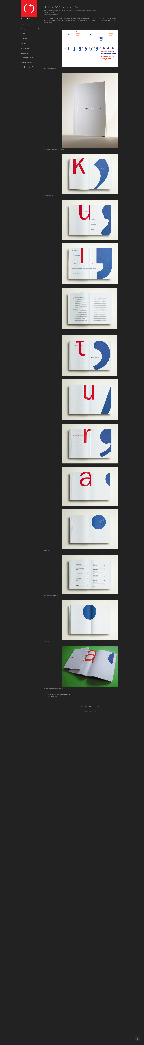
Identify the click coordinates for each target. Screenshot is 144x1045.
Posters (23, 43)
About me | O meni (27, 57)
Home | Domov (25, 24)
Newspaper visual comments (30, 29)
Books (23, 33)
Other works (25, 48)
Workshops (24, 53)
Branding (24, 38)
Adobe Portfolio (93, 711)
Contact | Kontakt (26, 62)
